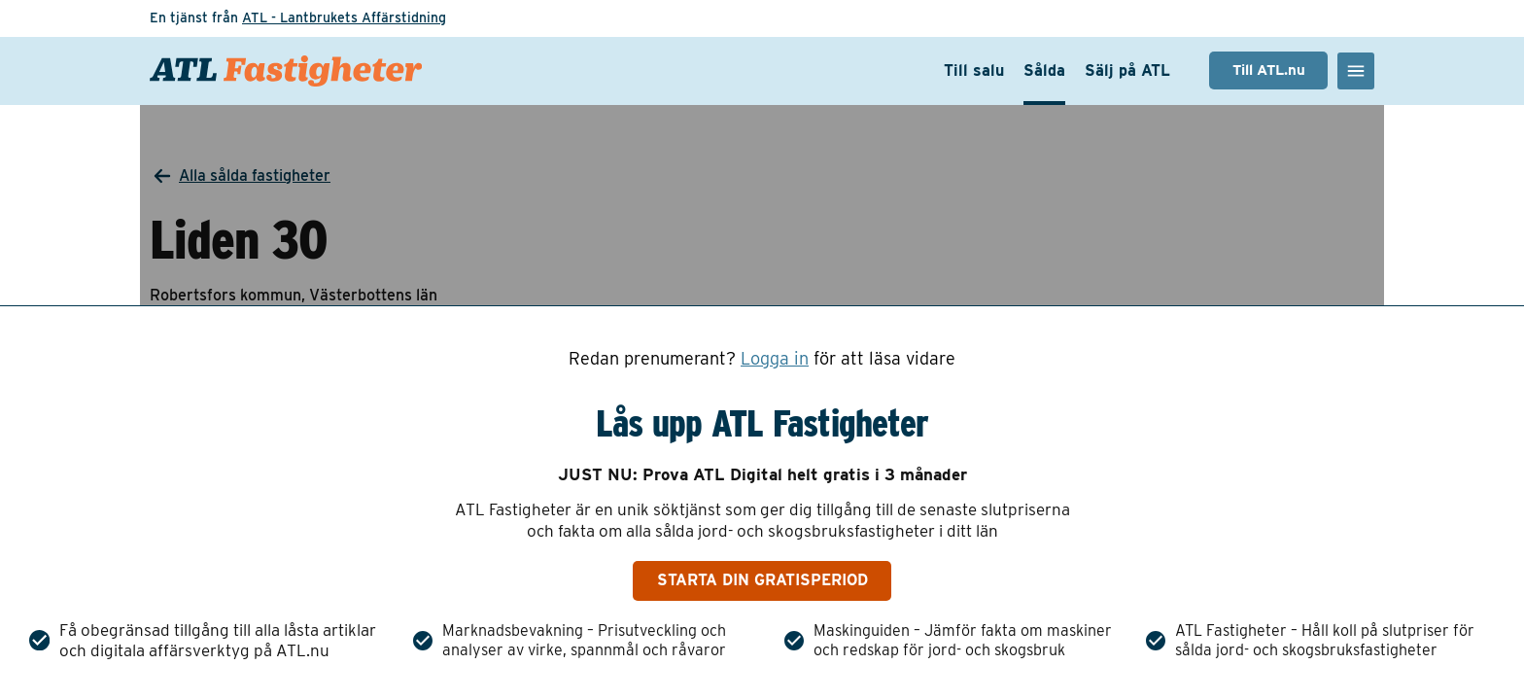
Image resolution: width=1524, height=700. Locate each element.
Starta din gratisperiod (762, 580)
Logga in (775, 358)
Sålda (1044, 70)
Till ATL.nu (1268, 70)
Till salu (974, 70)
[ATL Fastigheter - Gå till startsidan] (286, 71)
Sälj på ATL (1127, 70)
